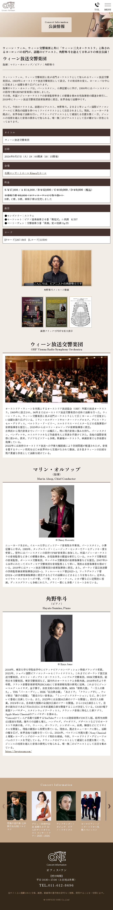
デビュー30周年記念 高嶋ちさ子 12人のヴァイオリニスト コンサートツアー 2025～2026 (41, 814)
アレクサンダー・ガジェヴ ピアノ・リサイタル (66, 811)
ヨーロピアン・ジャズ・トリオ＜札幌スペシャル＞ (90, 811)
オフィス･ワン (56, 870)
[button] (109, 806)
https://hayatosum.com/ (18, 751)
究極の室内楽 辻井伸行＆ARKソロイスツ (16, 811)
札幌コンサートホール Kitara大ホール (26, 173)
